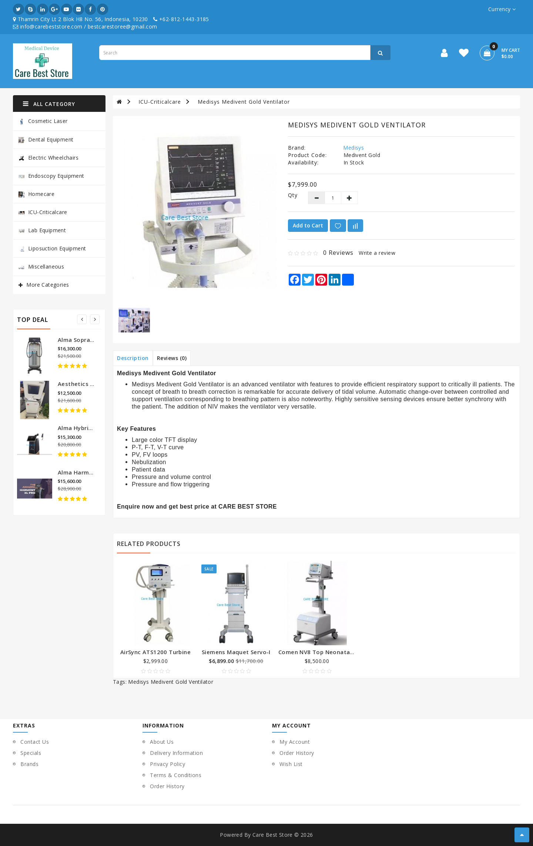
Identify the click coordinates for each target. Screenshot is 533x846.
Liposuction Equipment (52, 248)
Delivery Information (176, 752)
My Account (294, 741)
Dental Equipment (46, 139)
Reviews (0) (172, 358)
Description (133, 358)
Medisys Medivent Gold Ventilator (244, 101)
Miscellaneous (41, 266)
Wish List (291, 763)
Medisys (353, 147)
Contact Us (34, 741)
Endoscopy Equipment (51, 175)
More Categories (47, 284)
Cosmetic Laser (43, 121)
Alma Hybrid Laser (83, 428)
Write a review (377, 252)
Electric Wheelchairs (48, 157)
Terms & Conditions (175, 775)
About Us (162, 741)
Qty (292, 195)
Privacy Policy (167, 763)
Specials (30, 752)
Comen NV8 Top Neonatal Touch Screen (335, 652)
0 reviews (338, 253)
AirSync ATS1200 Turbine (155, 652)
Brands (29, 763)
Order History (167, 786)
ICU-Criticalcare (43, 212)
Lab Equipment (42, 230)
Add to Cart (308, 225)
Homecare (36, 193)
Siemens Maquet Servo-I (236, 652)
